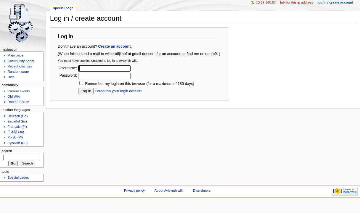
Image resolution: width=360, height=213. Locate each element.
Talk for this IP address (296, 2)
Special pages (18, 177)
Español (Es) (17, 121)
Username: (68, 68)
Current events (18, 91)
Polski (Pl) (15, 137)
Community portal (20, 61)
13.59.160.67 (266, 2)
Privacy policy (134, 190)
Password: (68, 75)
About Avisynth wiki (169, 190)
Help (11, 77)
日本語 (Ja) (15, 132)
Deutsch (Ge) (17, 116)
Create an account (114, 46)
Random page (18, 71)
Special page (63, 8)
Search (7, 151)
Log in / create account (335, 2)
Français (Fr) (17, 126)
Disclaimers (201, 190)
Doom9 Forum (18, 102)
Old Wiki (13, 96)
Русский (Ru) (17, 143)
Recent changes (19, 66)
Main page (15, 55)
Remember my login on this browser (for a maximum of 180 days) (139, 84)
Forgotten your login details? (118, 91)
